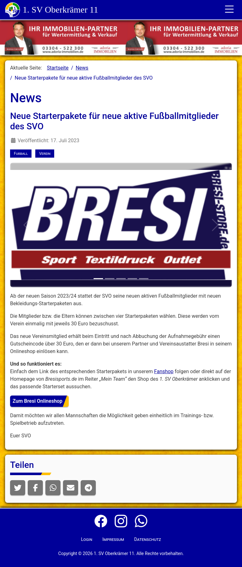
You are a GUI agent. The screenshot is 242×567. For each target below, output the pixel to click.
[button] (17, 487)
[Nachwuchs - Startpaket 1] (109, 278)
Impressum (113, 539)
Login (86, 539)
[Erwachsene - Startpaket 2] (143, 278)
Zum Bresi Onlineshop (37, 401)
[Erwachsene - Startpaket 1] (132, 278)
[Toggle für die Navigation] (229, 9)
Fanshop (163, 371)
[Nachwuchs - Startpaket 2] (121, 278)
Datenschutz (147, 539)
